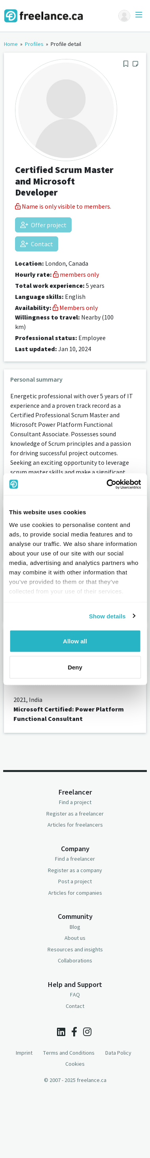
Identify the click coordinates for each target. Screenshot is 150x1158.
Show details (107, 615)
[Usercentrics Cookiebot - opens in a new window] (107, 484)
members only (76, 274)
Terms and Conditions (69, 1052)
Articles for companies (75, 892)
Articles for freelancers (75, 824)
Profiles (34, 44)
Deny (75, 667)
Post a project (75, 881)
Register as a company (75, 870)
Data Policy (118, 1052)
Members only (75, 308)
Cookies (75, 1063)
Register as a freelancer (75, 813)
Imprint (24, 1052)
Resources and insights (75, 949)
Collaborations (75, 960)
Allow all (75, 641)
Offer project (43, 225)
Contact (36, 244)
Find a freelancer (75, 858)
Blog (75, 926)
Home (11, 44)
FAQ (75, 994)
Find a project (75, 802)
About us (75, 937)
